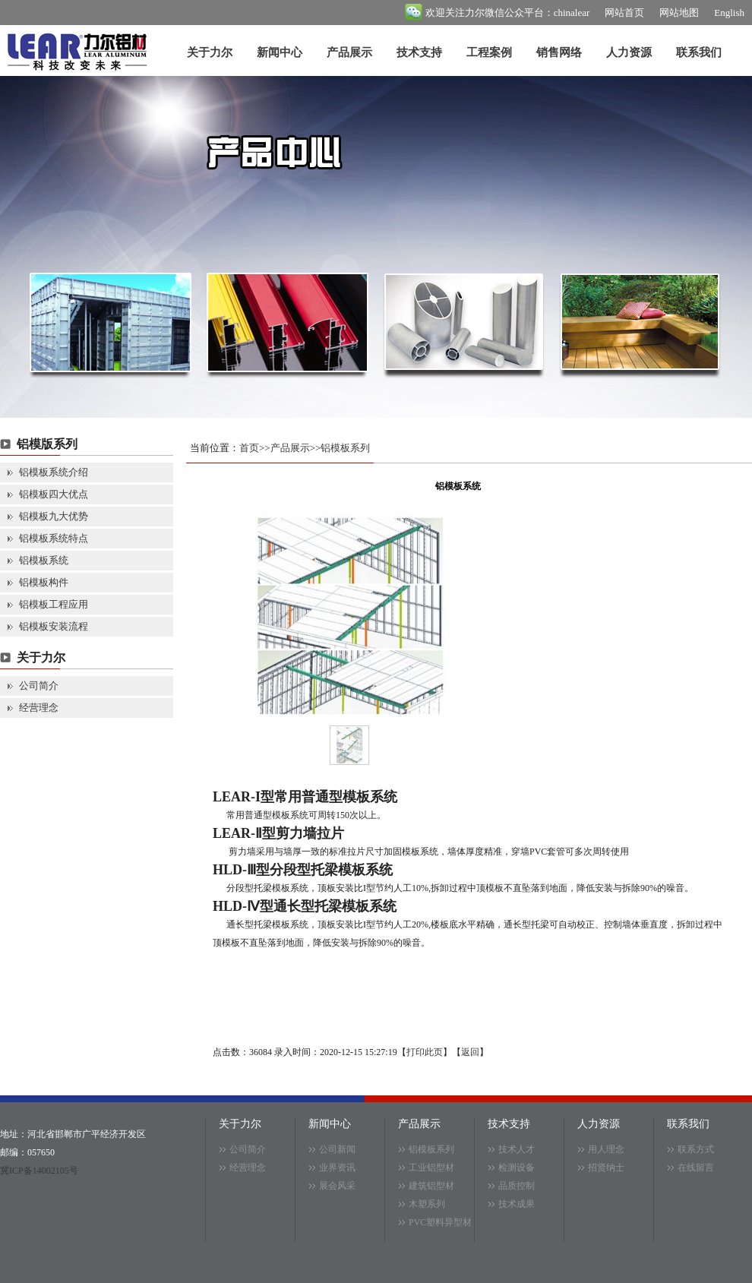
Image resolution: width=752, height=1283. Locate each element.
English (729, 12)
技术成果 (516, 1204)
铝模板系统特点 (53, 538)
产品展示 (349, 52)
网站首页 (624, 12)
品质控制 (516, 1185)
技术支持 (419, 52)
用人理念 (606, 1149)
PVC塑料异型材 (440, 1222)
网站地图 (679, 12)
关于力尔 (209, 52)
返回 (470, 1052)
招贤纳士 (606, 1167)
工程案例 (489, 52)
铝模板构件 (43, 582)
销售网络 (559, 52)
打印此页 (424, 1052)
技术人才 (516, 1149)
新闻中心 (279, 52)
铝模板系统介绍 (53, 472)
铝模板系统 (43, 560)
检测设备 (516, 1167)
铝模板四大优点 (53, 494)
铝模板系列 (345, 447)
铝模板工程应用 (53, 604)
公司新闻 (337, 1149)
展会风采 (337, 1185)
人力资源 (629, 52)
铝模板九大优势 (53, 516)
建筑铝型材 (431, 1185)
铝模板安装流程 (53, 626)
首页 (249, 447)
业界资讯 (337, 1167)
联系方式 (696, 1149)
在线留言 (696, 1167)
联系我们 (699, 52)
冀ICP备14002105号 (39, 1170)
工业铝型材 (431, 1167)
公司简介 (38, 685)
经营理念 (38, 707)
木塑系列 (427, 1204)
